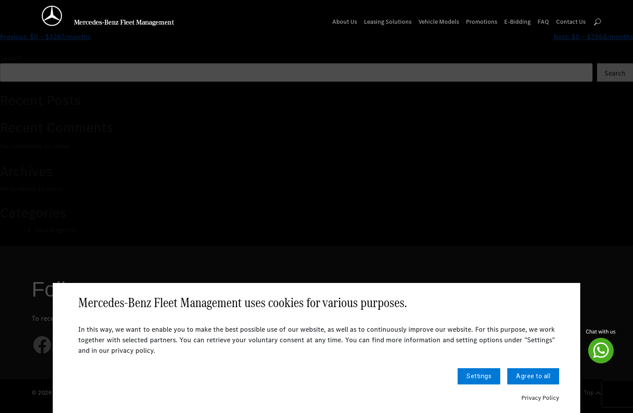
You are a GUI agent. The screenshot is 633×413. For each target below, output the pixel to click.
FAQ (543, 22)
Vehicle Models (438, 22)
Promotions (481, 22)
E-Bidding (517, 22)
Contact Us (571, 22)
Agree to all (533, 376)
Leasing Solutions (387, 22)
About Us (344, 22)
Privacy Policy (540, 398)
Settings (479, 376)
